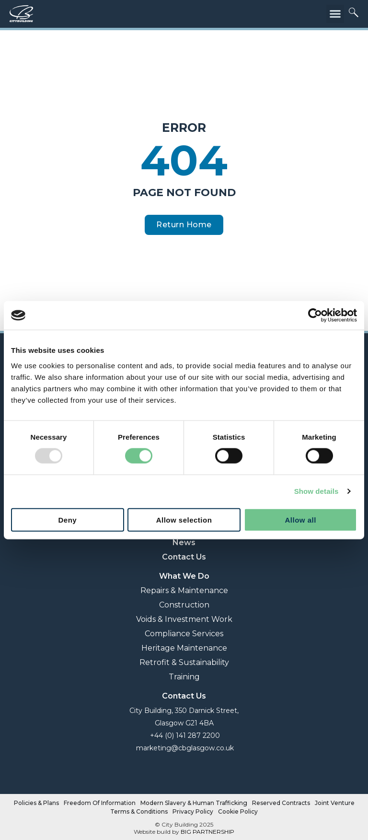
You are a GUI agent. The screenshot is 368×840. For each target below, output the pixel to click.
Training (184, 676)
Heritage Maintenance (184, 648)
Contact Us (184, 556)
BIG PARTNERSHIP (207, 831)
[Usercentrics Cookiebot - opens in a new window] (315, 315)
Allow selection (184, 519)
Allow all (300, 519)
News (184, 542)
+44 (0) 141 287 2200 (184, 735)
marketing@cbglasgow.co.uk (184, 748)
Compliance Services (184, 633)
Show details (316, 491)
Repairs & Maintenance (184, 590)
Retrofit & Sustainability (184, 662)
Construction (184, 604)
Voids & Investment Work (184, 619)
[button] (335, 14)
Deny (67, 519)
